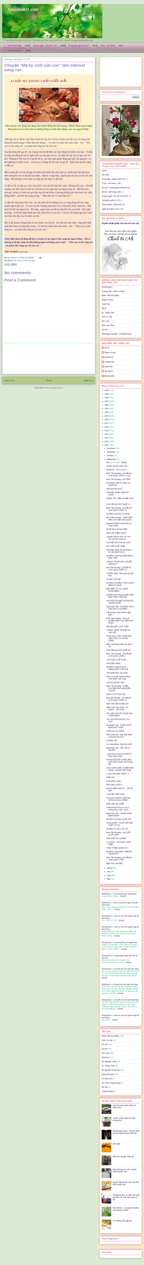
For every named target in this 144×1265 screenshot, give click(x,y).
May (109, 879)
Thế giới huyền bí (15, 50)
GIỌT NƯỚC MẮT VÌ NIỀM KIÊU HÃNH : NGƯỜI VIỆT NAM (120, 769)
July (109, 871)
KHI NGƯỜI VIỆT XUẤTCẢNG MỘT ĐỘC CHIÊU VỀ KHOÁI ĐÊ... (119, 762)
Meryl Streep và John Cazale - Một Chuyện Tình (125, 1170)
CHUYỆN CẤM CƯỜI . (115, 794)
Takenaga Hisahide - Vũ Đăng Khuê (116, 334)
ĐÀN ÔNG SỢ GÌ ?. (114, 785)
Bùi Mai (105, 1087)
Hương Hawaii (107, 1091)
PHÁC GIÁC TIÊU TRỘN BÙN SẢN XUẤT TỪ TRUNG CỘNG (119, 638)
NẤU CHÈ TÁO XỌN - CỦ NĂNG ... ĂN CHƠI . (117, 708)
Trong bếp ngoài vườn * (79, 45)
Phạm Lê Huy (107, 300)
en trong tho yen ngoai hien (125, 894)
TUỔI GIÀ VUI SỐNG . (115, 731)
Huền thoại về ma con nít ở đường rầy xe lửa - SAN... (117, 808)
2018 (107, 419)
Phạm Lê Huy (110, 352)
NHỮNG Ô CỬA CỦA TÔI (117, 829)
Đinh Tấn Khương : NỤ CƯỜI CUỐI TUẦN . (118, 833)
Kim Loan (105, 321)
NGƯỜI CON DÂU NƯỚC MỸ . (119, 819)
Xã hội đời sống (14, 45)
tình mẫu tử (18, 260)
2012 (107, 441)
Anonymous (106, 916)
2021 (107, 408)
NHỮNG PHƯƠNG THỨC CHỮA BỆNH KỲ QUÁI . (120, 584)
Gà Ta (106, 348)
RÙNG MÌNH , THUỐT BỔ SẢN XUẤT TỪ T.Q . (119, 824)
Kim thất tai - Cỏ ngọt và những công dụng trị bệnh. (126, 1209)
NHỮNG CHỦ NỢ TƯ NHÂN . (118, 514)
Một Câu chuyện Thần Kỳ (123, 1157)
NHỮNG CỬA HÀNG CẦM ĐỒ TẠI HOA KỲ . (119, 853)
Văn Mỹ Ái (108, 371)
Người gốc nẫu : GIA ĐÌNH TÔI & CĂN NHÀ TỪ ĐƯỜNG (120, 608)
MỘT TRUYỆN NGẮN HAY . (118, 704)
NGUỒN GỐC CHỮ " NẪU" (117, 626)
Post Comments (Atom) (54, 388)
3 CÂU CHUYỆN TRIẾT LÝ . (118, 774)
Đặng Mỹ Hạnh (108, 1074)
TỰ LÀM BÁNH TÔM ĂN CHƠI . (119, 744)
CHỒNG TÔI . (112, 740)
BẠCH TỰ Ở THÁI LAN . (116, 694)
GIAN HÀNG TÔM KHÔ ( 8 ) (113, 205)
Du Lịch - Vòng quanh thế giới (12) (116, 188)
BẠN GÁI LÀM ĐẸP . (114, 863)
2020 (107, 412)
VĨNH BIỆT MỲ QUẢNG (116, 838)
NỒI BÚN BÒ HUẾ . (114, 489)
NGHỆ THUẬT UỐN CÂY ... (117, 466)
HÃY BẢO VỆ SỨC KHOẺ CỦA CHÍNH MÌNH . (119, 714)
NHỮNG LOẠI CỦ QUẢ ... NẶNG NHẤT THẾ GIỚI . (117, 668)
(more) (123, 896)
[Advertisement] (49, 358)
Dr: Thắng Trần (108, 313)
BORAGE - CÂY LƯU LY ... (117, 470)
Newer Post (9, 380)
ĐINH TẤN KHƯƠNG (110, 295)
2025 (107, 394)
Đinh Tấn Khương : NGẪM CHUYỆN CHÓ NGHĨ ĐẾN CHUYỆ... (118, 688)
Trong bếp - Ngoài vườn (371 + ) (115, 179)
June (109, 875)
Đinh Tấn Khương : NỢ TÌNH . (118, 479)
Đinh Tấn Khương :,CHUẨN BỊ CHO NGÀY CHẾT (118, 858)
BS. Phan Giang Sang (111, 1083)
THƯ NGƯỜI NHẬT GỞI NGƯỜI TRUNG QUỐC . (119, 602)
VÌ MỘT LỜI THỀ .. (114, 579)
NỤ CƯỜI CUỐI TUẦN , (116, 546)
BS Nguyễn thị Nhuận (110, 1070)
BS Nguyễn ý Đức (109, 1062)
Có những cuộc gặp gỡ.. (123, 1221)
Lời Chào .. (106, 175)
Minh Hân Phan (108, 325)
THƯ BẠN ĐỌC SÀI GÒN (116, 673)
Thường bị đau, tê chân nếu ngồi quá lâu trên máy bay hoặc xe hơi (126, 1197)
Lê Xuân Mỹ (106, 1079)
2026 (107, 390)
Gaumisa (105, 1057)
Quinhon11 (14, 258)
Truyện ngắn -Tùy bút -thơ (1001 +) (116, 196)
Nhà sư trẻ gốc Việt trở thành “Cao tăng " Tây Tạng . (118, 678)
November (111, 452)
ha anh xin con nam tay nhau (127, 969)
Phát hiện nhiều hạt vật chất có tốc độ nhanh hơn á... (119, 551)
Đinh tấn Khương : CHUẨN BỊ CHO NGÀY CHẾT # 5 (118, 568)
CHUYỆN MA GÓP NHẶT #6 (118, 650)
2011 (107, 445)
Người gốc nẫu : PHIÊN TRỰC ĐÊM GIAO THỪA (118, 726)
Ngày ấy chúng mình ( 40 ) (113, 209)
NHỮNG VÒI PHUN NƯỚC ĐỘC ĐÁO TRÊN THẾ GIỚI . (119, 596)
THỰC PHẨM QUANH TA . (117, 848)
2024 (107, 398)
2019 (107, 416)
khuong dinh (109, 376)
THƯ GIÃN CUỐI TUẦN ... (117, 660)
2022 (107, 405)
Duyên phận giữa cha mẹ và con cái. (120, 223)
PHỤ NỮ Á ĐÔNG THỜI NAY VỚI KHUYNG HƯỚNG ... (118, 799)
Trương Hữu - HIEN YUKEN (113, 291)
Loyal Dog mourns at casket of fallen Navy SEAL (118, 755)
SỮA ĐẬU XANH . (113, 663)
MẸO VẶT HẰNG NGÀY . (116, 533)
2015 (107, 430)
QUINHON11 (107, 287)
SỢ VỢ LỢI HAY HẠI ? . (116, 682)
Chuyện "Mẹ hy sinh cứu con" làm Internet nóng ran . (118, 538)
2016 (107, 427)
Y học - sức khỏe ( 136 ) (111, 183)
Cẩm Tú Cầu (107, 317)
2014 (107, 434)
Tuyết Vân (106, 304)
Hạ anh (105, 330)
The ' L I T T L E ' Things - (117, 462)
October (110, 455)
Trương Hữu (109, 362)
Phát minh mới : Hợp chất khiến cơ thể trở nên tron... (119, 736)
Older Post (88, 380)
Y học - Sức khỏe (107, 45)
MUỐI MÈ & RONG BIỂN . (117, 529)
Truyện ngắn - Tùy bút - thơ (45, 45)
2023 (107, 401)
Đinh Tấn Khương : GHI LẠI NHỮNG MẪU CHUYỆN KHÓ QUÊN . (119, 620)
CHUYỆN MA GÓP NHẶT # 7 (118, 504)
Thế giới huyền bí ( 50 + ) (112, 200)
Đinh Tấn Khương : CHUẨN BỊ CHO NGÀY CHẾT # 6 (118, 509)
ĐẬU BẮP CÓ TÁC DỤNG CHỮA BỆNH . (117, 590)
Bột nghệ (116, 1144)
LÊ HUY (105, 1044)
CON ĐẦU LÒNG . (114, 781)
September (111, 459)
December (111, 448)
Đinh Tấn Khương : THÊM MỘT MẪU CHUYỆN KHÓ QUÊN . (119, 518)
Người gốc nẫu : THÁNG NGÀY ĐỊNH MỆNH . (119, 814)
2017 (107, 423)
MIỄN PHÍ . (111, 777)
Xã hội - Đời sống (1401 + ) (113, 192)
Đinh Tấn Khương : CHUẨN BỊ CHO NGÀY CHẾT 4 (118, 655)
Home (49, 380)
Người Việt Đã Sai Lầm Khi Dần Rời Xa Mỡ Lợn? (126, 1183)
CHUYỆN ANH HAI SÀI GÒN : (118, 542)
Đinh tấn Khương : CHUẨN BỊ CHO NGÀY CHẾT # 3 (118, 699)
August (110, 868)
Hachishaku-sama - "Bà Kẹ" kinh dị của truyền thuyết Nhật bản (126, 1132)
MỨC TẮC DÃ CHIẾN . (115, 804)
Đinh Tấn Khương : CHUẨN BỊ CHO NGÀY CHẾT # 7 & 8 (118, 474)
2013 (107, 438)
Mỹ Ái (104, 308)
